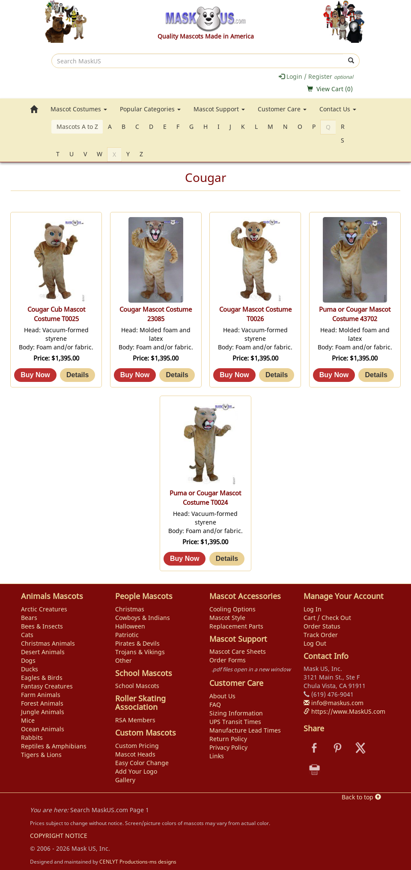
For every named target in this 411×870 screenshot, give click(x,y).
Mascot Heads (135, 754)
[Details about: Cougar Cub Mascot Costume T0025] (77, 375)
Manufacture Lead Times (245, 730)
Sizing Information (236, 713)
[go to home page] (34, 109)
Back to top (361, 797)
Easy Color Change (142, 763)
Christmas (129, 609)
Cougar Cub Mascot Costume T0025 (56, 314)
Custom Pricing (137, 746)
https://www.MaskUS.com (344, 711)
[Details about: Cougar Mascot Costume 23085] (176, 375)
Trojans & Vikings (140, 652)
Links (216, 756)
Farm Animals (40, 695)
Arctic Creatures (44, 609)
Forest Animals (42, 703)
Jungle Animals (42, 712)
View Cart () (334, 89)
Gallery (125, 780)
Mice (28, 720)
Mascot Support (219, 109)
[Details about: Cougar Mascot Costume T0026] (276, 375)
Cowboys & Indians (142, 618)
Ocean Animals (42, 729)
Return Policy (228, 739)
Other (123, 660)
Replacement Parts (236, 626)
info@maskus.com (333, 703)
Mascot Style (227, 618)
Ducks (29, 669)
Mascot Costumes (79, 109)
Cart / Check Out (327, 618)
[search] (197, 61)
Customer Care (282, 109)
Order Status (322, 626)
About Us (222, 696)
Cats (27, 635)
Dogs (28, 660)
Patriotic (127, 635)
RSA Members (135, 720)
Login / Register (316, 76)
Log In (313, 609)
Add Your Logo (136, 771)
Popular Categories (150, 109)
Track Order (321, 635)
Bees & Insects (42, 626)
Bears (29, 618)
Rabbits (32, 737)
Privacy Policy (228, 747)
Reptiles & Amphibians (53, 746)
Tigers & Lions (41, 755)
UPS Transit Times (235, 722)
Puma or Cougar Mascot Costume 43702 (354, 314)
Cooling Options (232, 609)
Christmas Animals (48, 643)
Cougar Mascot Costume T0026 (255, 314)
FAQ (215, 704)
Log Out (315, 643)
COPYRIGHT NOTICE (58, 835)
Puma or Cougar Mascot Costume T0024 (205, 498)
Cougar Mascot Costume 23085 (155, 314)
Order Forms (227, 660)
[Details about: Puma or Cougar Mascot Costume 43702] (375, 375)
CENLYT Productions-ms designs (137, 861)
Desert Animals (43, 652)
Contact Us (337, 109)
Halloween (130, 626)
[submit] (351, 61)
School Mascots (137, 686)
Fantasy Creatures (47, 686)
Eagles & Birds (42, 677)
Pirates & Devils (137, 643)
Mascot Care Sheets (237, 651)
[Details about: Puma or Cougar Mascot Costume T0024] (226, 559)
